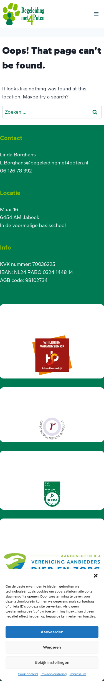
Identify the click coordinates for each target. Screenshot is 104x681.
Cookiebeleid (28, 674)
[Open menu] (96, 13)
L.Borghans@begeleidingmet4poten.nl (44, 163)
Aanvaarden (51, 631)
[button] (95, 575)
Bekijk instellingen (52, 662)
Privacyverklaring (53, 674)
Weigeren (52, 647)
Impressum (78, 674)
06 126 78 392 (16, 171)
